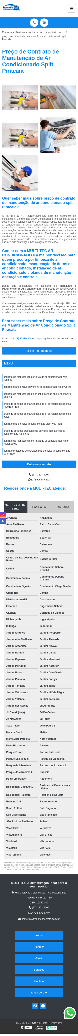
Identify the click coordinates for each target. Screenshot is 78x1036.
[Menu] (71, 8)
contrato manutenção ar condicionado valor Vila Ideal (33, 423)
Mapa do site (39, 992)
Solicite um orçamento (39, 350)
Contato (39, 981)
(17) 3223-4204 (23, 338)
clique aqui (42, 338)
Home (39, 935)
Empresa (38, 946)
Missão (39, 958)
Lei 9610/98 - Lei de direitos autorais (23, 869)
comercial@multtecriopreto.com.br (38, 919)
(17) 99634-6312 (39, 479)
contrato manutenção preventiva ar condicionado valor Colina (37, 386)
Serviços (39, 969)
